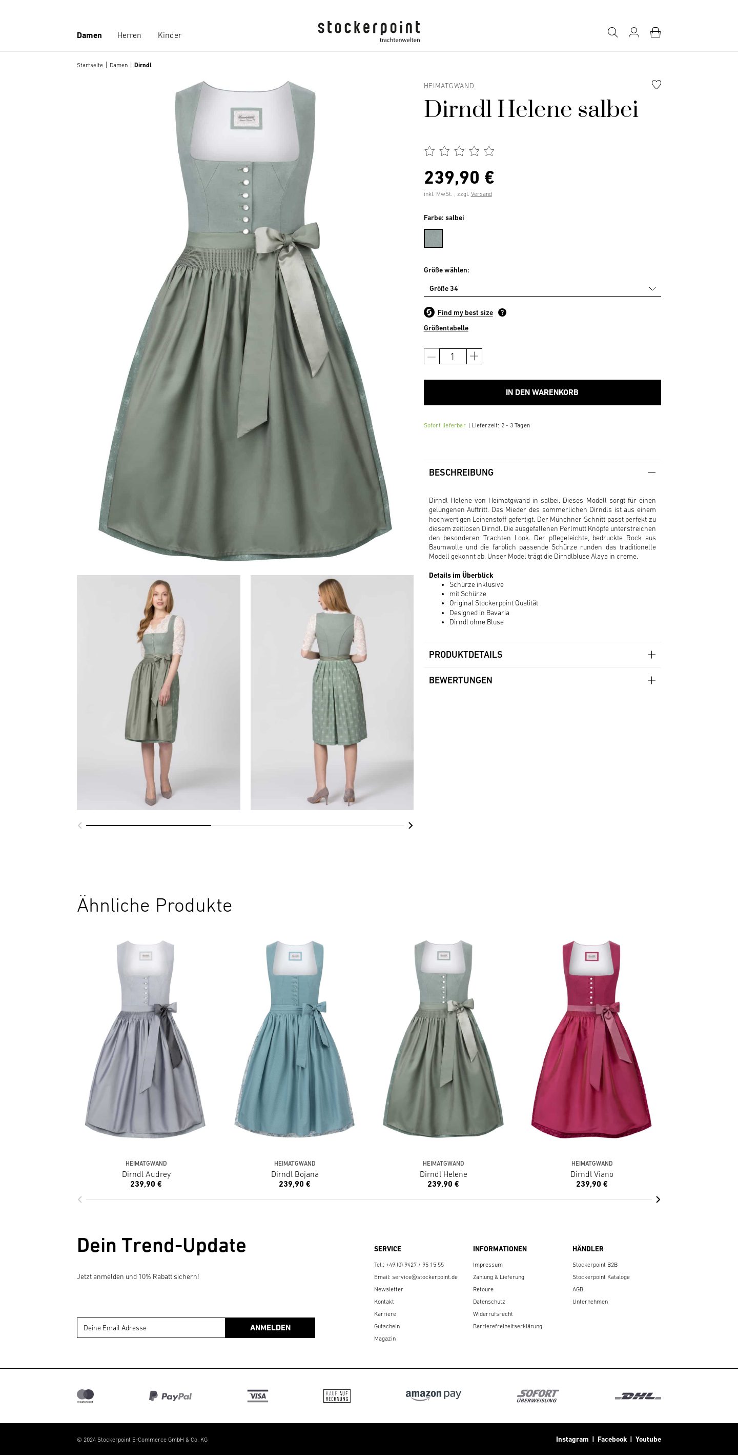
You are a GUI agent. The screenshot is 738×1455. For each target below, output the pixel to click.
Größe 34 (443, 288)
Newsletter (388, 1289)
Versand (481, 194)
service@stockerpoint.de (425, 1277)
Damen (89, 35)
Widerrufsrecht (493, 1314)
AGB (577, 1289)
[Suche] (612, 32)
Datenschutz (489, 1301)
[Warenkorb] (655, 32)
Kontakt (384, 1301)
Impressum (488, 1264)
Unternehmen (590, 1301)
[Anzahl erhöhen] (474, 356)
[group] (158, 692)
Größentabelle (446, 328)
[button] (80, 825)
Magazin (385, 1338)
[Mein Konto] (634, 32)
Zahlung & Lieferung (498, 1277)
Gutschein (387, 1326)
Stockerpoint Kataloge (601, 1277)
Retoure (483, 1289)
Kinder (169, 35)
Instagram (572, 1439)
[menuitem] (438, 236)
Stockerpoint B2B (595, 1264)
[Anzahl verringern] (432, 356)
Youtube (646, 1439)
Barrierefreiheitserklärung (507, 1326)
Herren (129, 35)
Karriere (385, 1314)
